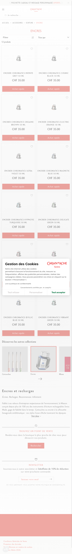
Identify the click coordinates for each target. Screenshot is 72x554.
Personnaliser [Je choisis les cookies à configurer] (35, 292)
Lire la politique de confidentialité (18, 284)
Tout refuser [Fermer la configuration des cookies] (13, 292)
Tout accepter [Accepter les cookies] (58, 292)
